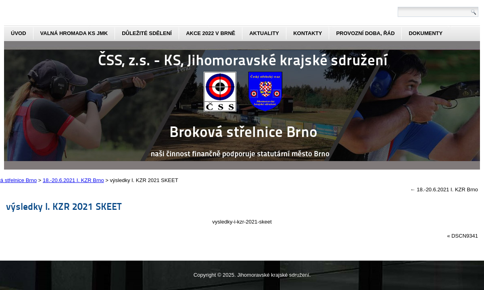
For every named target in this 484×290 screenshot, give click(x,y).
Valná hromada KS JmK (74, 33)
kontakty (307, 33)
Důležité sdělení (147, 33)
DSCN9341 (464, 236)
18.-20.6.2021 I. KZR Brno (444, 189)
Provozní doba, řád (365, 33)
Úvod (18, 33)
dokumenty (425, 33)
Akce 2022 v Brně (210, 33)
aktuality (264, 33)
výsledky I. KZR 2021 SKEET (64, 206)
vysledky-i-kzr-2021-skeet (241, 222)
